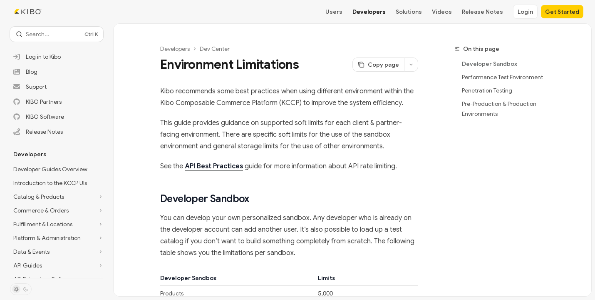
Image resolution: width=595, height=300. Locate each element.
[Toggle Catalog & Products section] (57, 196)
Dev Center (215, 48)
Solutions (409, 11)
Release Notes (482, 11)
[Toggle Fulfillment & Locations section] (57, 224)
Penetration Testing (487, 90)
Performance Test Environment (502, 77)
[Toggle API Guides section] (57, 265)
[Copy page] (378, 65)
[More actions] (411, 65)
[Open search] (56, 34)
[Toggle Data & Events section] (57, 251)
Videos (442, 11)
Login (525, 11)
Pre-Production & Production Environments (499, 109)
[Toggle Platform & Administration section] (57, 238)
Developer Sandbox (489, 64)
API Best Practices (214, 166)
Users (333, 11)
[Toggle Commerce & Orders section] (57, 210)
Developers (369, 11)
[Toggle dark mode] (21, 289)
